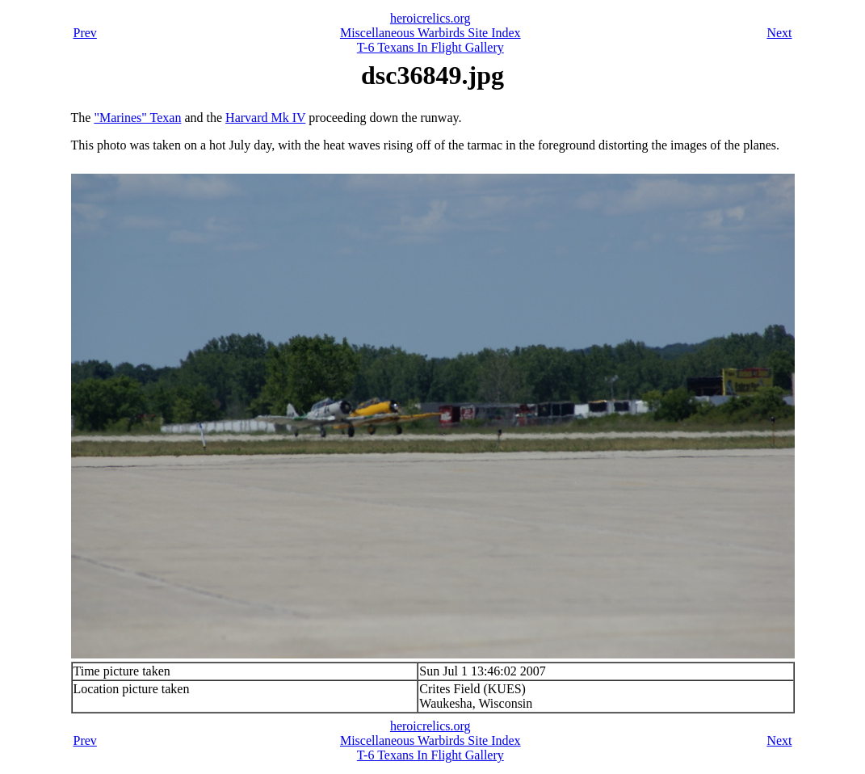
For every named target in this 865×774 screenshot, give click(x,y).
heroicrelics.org (430, 18)
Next (779, 33)
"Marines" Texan (137, 117)
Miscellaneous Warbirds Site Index (430, 33)
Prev (85, 33)
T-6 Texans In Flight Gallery (430, 47)
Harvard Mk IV (265, 117)
